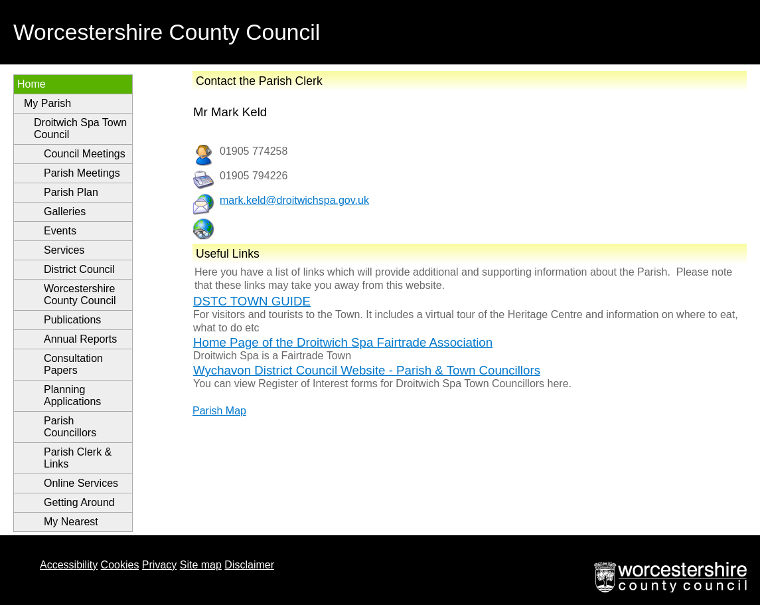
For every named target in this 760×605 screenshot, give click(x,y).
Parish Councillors (70, 426)
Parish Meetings (82, 173)
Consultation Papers (73, 364)
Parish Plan (71, 192)
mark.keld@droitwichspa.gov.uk (294, 200)
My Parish (47, 103)
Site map (201, 564)
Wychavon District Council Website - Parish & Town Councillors (366, 370)
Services (64, 250)
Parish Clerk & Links (78, 458)
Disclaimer (249, 564)
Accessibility (69, 564)
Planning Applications (72, 395)
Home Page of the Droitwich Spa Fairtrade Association (343, 342)
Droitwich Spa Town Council (80, 128)
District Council (79, 269)
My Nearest (71, 521)
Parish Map (219, 410)
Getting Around (79, 502)
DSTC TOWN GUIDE (252, 301)
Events (60, 230)
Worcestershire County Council (80, 294)
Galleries (65, 211)
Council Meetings (84, 153)
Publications (72, 319)
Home (31, 84)
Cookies (120, 564)
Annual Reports (80, 339)
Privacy (159, 564)
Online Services (81, 483)
